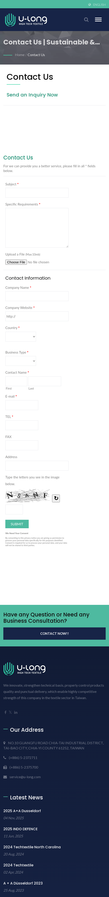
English (99, 4)
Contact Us (36, 54)
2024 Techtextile (18, 865)
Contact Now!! (54, 633)
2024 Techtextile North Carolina (32, 847)
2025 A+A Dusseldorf (22, 810)
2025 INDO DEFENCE (20, 829)
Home (19, 54)
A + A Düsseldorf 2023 (23, 883)
